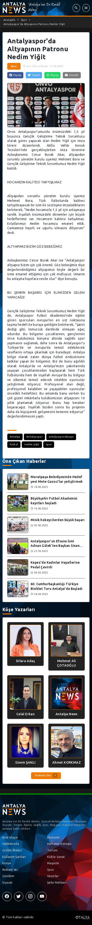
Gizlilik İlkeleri (12, 850)
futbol (14, 444)
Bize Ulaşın (10, 837)
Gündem (8, 876)
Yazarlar (53, 876)
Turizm (52, 850)
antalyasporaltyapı (61, 436)
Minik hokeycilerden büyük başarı (58, 520)
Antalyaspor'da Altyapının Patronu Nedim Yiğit (34, 24)
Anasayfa (9, 19)
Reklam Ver (10, 869)
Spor (24, 19)
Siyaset (7, 882)
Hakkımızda (10, 843)
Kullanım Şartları (14, 856)
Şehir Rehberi (56, 882)
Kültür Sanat (56, 856)
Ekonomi (53, 837)
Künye (6, 863)
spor (49, 444)
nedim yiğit (31, 444)
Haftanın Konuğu (59, 843)
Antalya (15, 436)
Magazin (53, 863)
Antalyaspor (34, 436)
